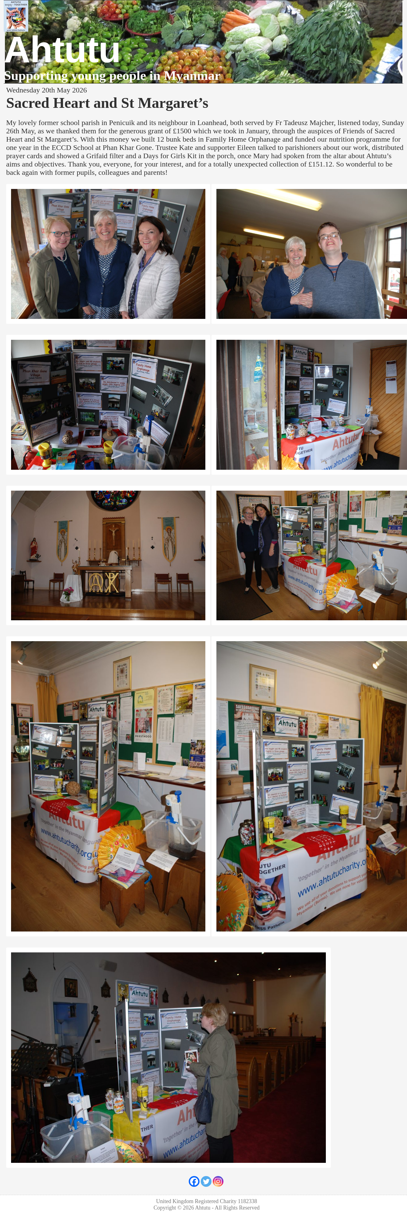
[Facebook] (194, 1181)
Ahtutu (62, 49)
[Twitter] (206, 1181)
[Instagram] (218, 1181)
